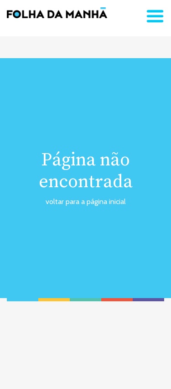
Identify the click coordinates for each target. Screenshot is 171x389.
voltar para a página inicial (86, 201)
